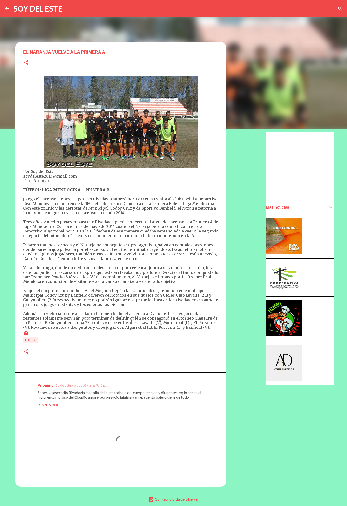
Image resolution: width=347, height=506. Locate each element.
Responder (48, 405)
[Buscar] (340, 8)
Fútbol (30, 340)
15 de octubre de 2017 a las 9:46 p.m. (82, 385)
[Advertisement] (302, 166)
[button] (26, 63)
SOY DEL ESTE (37, 8)
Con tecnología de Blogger (173, 499)
